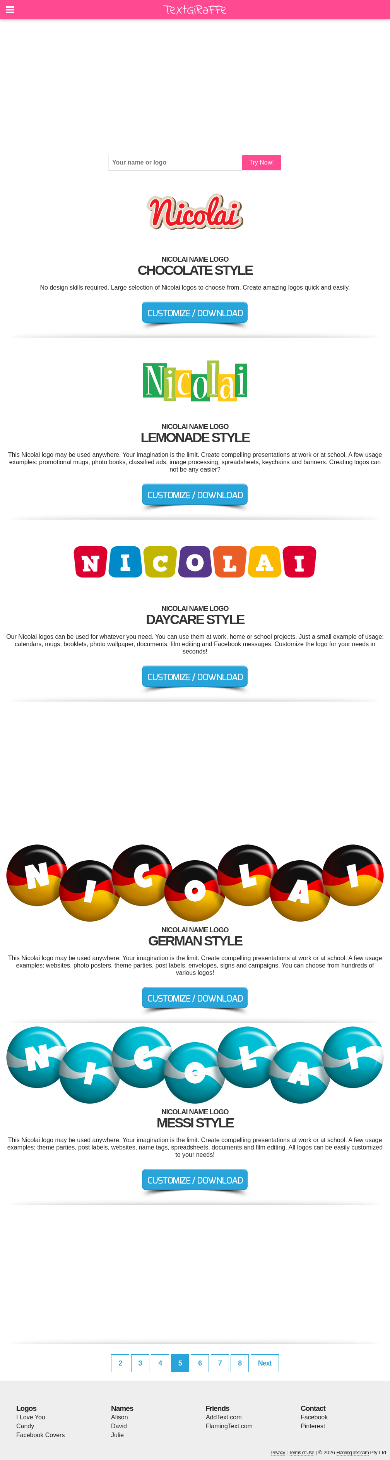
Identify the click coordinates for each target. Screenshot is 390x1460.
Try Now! (261, 162)
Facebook (314, 1417)
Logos (26, 1408)
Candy (25, 1426)
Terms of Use (301, 1452)
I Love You (30, 1417)
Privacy (278, 1452)
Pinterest (313, 1426)
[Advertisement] (195, 87)
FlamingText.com (229, 1426)
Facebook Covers (40, 1435)
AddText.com (223, 1417)
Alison (119, 1417)
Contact (313, 1408)
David (119, 1426)
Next (265, 1363)
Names (122, 1408)
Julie (117, 1435)
